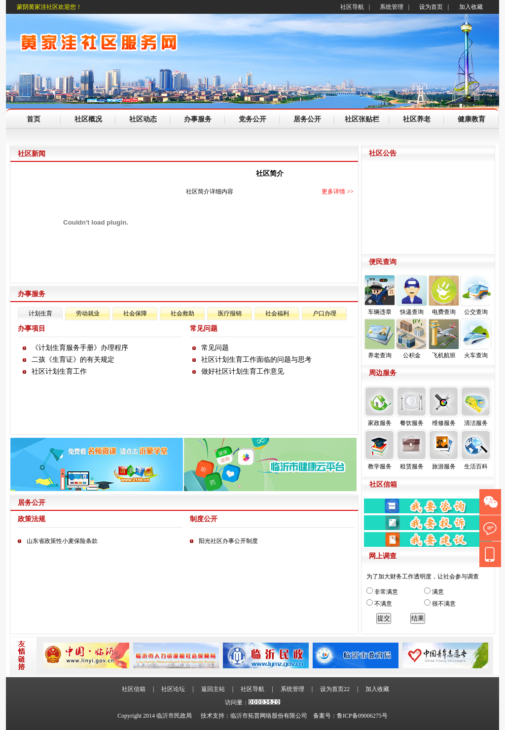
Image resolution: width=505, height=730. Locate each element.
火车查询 (475, 338)
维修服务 (443, 406)
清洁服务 (475, 406)
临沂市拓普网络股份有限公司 (268, 715)
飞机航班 (443, 338)
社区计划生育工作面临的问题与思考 (256, 359)
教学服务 (379, 449)
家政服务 (379, 406)
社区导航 (352, 6)
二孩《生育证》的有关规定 (73, 359)
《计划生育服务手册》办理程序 (80, 347)
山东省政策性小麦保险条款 (62, 541)
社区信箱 (133, 689)
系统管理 (391, 6)
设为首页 (431, 6)
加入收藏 (471, 6)
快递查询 (411, 295)
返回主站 (213, 689)
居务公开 (307, 119)
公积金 (411, 338)
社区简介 (270, 173)
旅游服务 (443, 449)
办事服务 (198, 119)
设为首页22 (335, 689)
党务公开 (252, 119)
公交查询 (475, 295)
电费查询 (443, 295)
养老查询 (379, 338)
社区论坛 (173, 689)
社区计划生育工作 (59, 371)
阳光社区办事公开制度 (228, 541)
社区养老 (417, 119)
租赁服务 (411, 449)
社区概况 (88, 119)
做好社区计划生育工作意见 (242, 371)
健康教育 (471, 119)
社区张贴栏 (362, 119)
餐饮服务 (411, 406)
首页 (33, 119)
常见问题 (215, 347)
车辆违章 (379, 295)
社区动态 (143, 119)
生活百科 (475, 449)
